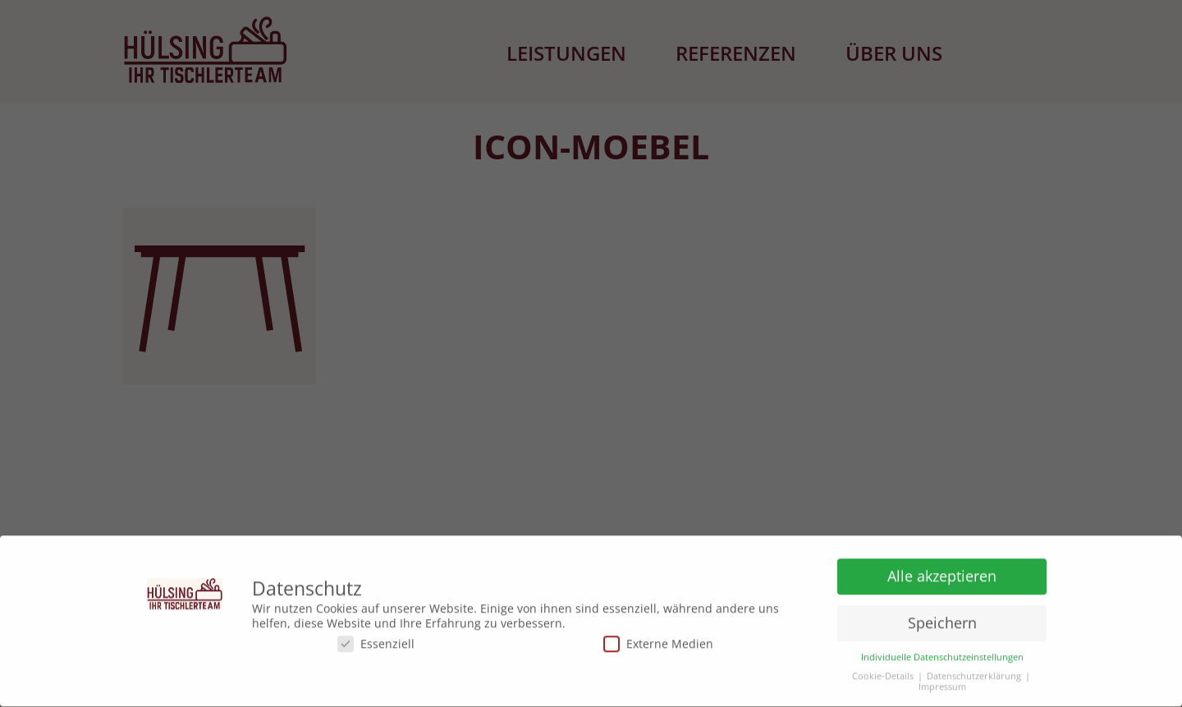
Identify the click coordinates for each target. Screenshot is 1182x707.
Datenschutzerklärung (974, 673)
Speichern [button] (942, 620)
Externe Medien (658, 641)
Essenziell (376, 641)
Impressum (942, 684)
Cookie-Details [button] (883, 673)
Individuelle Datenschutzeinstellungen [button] (942, 655)
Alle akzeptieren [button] (941, 573)
